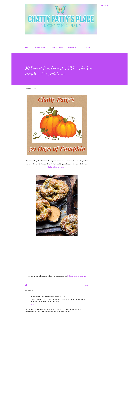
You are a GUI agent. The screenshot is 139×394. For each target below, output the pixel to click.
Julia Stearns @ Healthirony (40, 296)
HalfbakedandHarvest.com (57, 167)
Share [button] (86, 285)
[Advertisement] (54, 370)
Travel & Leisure (57, 47)
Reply (33, 304)
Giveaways (72, 47)
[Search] (104, 5)
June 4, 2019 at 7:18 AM (57, 296)
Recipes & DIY (40, 47)
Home (27, 47)
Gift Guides (86, 47)
